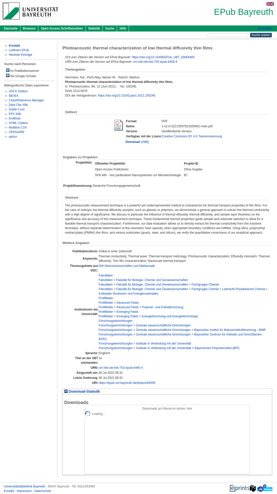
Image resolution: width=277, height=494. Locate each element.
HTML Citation (18, 123)
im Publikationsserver (22, 70)
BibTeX (13, 96)
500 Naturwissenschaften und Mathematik (127, 266)
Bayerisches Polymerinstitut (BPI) (217, 348)
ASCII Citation (18, 91)
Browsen (29, 28)
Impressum (24, 491)
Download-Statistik (82, 391)
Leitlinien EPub (19, 50)
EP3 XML (15, 114)
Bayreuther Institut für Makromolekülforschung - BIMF (230, 330)
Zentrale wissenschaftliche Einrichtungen (163, 325)
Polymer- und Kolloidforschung (162, 307)
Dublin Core (17, 109)
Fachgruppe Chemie (205, 284)
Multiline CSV (18, 127)
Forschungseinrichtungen (116, 321)
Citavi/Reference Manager (26, 100)
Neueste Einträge (20, 54)
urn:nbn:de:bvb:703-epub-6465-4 (155, 62)
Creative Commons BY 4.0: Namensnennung (192, 136)
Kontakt (9, 491)
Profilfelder (106, 298)
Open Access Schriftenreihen (62, 28)
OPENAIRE (16, 132)
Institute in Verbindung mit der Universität (163, 343)
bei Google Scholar (21, 76)
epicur (13, 136)
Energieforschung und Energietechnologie (170, 316)
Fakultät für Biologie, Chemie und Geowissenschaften (152, 280)
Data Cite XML (18, 105)
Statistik (94, 28)
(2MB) (137, 142)
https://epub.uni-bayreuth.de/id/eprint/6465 (127, 383)
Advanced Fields (127, 302)
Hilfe (123, 28)
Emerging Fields (127, 312)
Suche (109, 28)
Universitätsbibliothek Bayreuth (25, 486)
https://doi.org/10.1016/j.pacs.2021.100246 (126, 95)
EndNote (15, 118)
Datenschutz (42, 491)
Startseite (11, 28)
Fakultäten (106, 275)
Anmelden (265, 28)
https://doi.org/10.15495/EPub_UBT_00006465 (163, 57)
